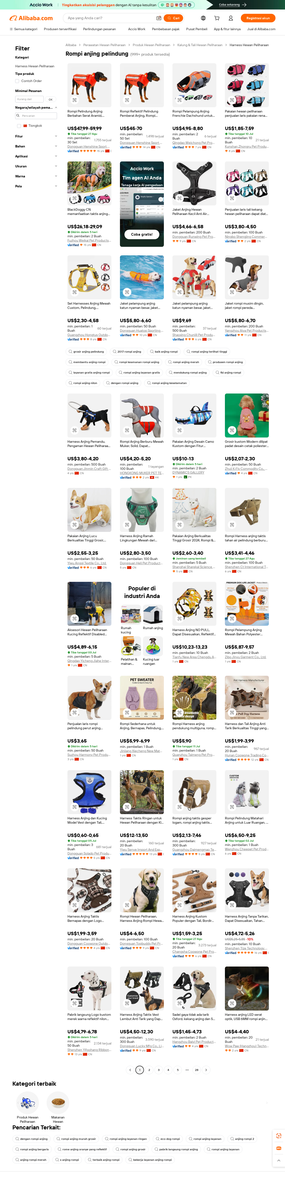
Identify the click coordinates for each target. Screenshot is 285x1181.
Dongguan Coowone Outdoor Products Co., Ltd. (89, 943)
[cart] (217, 19)
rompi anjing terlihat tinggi (207, 352)
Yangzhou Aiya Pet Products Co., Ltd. (247, 330)
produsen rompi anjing (225, 362)
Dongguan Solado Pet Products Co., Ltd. (89, 853)
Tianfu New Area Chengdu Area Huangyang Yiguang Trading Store (194, 657)
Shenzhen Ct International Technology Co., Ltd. (247, 567)
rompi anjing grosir (131, 1149)
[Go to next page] (206, 1070)
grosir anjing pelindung (86, 352)
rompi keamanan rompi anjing (136, 362)
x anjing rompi (67, 1160)
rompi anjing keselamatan (167, 383)
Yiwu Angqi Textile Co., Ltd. (86, 563)
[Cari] (173, 18)
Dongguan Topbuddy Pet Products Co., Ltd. (142, 943)
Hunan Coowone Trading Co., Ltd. (247, 755)
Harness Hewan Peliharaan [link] (249, 45)
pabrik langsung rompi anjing (176, 1149)
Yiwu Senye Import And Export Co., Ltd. (142, 849)
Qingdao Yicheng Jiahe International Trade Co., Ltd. (89, 661)
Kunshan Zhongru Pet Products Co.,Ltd (247, 146)
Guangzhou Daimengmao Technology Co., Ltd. (194, 849)
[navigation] (36, 558)
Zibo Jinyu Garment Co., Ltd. (245, 657)
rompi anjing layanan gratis (139, 372)
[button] (159, 18)
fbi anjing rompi (228, 372)
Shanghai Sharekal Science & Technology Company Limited (194, 567)
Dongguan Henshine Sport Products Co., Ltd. (89, 146)
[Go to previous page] (130, 1070)
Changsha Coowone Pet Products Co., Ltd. (194, 951)
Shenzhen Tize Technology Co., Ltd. (247, 948)
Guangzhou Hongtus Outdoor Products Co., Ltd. (89, 335)
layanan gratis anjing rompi (89, 372)
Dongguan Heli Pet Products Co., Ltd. (142, 563)
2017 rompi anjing (127, 352)
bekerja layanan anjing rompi (150, 1160)
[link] (279, 1136)
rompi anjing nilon (83, 383)
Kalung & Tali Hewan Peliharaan (200, 45)
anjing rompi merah (30, 1160)
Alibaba (71, 45)
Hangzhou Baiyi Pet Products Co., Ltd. (194, 1042)
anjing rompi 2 (242, 1139)
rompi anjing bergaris (32, 1149)
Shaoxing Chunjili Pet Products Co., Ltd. (194, 335)
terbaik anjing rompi (103, 1160)
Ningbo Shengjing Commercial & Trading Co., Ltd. (247, 236)
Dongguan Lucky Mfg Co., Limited (142, 1046)
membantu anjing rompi (87, 362)
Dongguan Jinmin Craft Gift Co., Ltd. (89, 469)
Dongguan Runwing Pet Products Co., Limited (194, 236)
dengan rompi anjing (122, 383)
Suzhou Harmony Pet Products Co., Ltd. (89, 755)
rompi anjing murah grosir (76, 1139)
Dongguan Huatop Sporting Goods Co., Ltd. (142, 330)
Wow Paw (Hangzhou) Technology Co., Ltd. (247, 1046)
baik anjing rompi (164, 352)
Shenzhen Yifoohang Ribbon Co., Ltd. (89, 1050)
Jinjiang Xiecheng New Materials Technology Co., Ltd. (142, 751)
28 (196, 1070)
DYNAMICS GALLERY (188, 472)
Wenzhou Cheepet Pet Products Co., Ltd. (247, 849)
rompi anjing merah (183, 362)
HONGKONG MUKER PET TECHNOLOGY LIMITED (142, 473)
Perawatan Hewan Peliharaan (104, 45)
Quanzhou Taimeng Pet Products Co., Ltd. (194, 755)
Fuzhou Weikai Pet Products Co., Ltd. (89, 240)
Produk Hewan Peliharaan (151, 45)
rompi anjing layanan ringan (126, 1139)
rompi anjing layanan (205, 1139)
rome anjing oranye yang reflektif (82, 1149)
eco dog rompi (168, 1139)
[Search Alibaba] (110, 18)
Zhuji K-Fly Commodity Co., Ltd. (247, 469)
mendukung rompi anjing (188, 372)
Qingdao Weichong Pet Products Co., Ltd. (194, 143)
